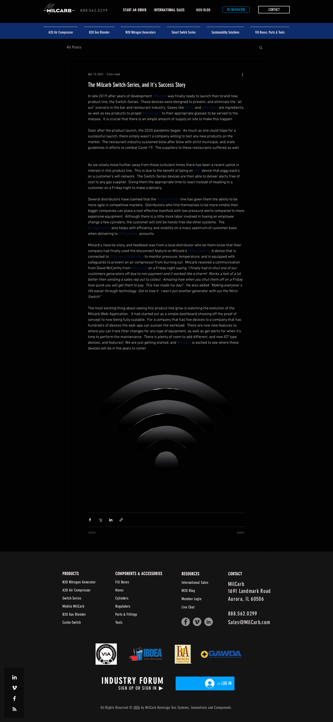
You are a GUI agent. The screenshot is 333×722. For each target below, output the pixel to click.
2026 (136, 707)
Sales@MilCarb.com (249, 622)
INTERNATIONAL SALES (169, 10)
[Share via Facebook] (90, 520)
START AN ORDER (135, 10)
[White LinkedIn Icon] (14, 677)
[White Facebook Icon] (14, 698)
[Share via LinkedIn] (111, 520)
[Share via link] (121, 520)
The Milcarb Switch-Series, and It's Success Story (136, 84)
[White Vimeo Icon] (14, 688)
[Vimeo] (197, 622)
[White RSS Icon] (14, 709)
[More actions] (242, 74)
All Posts (74, 47)
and (210, 707)
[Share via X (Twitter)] (100, 520)
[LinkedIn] (208, 622)
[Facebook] (185, 622)
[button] (274, 9)
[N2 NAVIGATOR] (236, 10)
